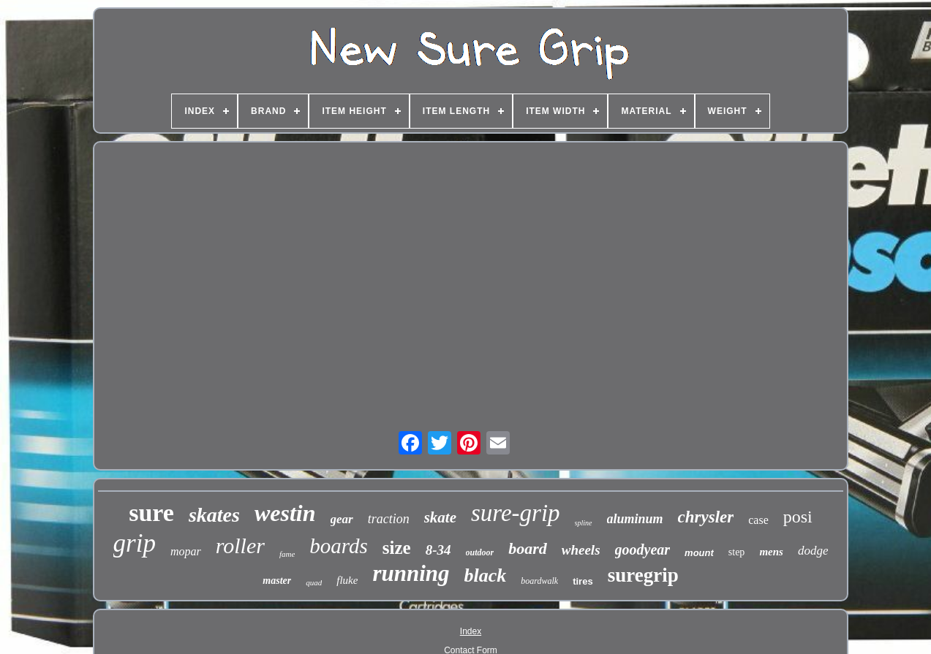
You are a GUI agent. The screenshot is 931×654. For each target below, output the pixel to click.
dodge (813, 551)
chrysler (706, 517)
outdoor (480, 552)
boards (338, 546)
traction (389, 519)
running (410, 573)
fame (287, 554)
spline (583, 523)
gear (342, 519)
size (396, 548)
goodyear (643, 549)
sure (151, 512)
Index (470, 631)
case (758, 520)
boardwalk (539, 581)
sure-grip (515, 513)
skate (440, 517)
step (736, 552)
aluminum (635, 519)
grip (134, 543)
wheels (581, 550)
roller (240, 545)
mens (771, 552)
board (527, 548)
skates (214, 514)
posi (798, 516)
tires (582, 581)
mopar (185, 551)
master (277, 580)
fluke (347, 580)
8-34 (438, 550)
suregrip (643, 575)
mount (699, 552)
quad (314, 582)
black (485, 575)
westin (285, 513)
